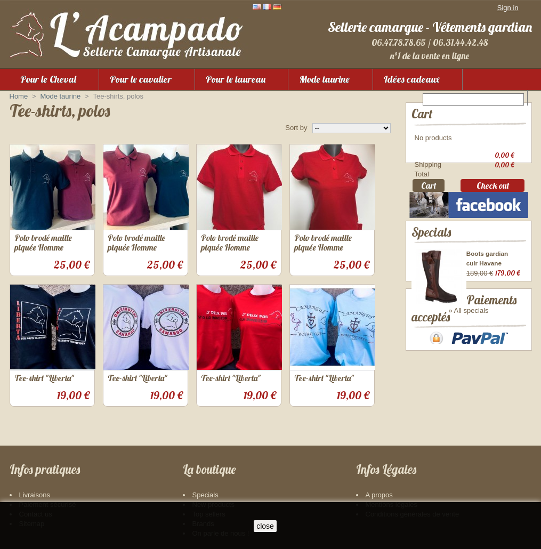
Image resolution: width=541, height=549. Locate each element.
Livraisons (35, 495)
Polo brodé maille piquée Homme (43, 242)
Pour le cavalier (141, 79)
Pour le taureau (235, 79)
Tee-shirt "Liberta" (44, 378)
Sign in (508, 8)
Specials (431, 247)
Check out (493, 188)
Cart (421, 114)
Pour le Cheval (48, 79)
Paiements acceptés (457, 357)
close (265, 526)
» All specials (468, 326)
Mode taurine (324, 79)
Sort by (296, 128)
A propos (379, 495)
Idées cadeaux (412, 79)
